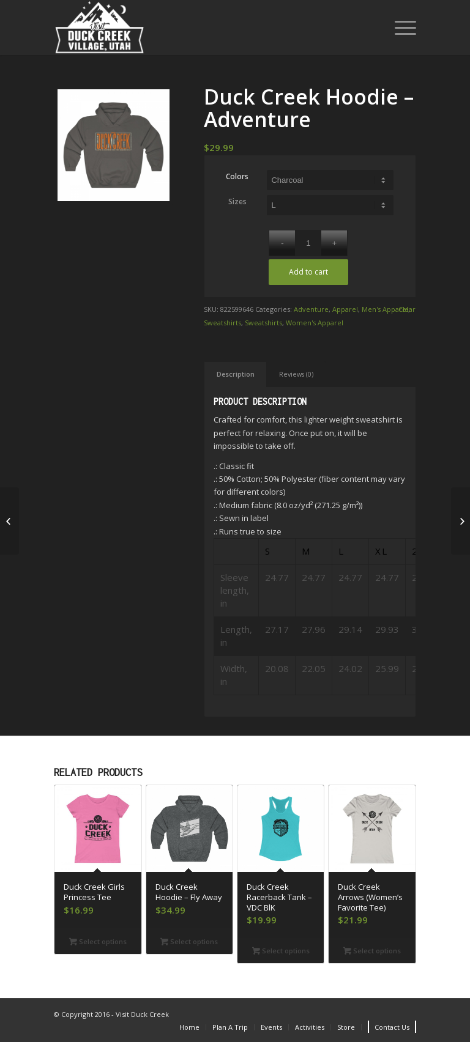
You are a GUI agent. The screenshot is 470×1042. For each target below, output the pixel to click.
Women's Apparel (314, 322)
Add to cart (308, 272)
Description (236, 374)
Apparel (345, 309)
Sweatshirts (222, 322)
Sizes (237, 201)
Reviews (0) (296, 374)
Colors (237, 176)
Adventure (311, 309)
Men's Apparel (385, 309)
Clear (407, 309)
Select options (98, 941)
